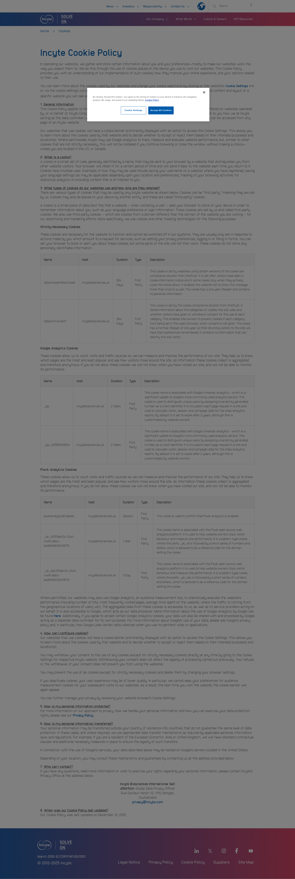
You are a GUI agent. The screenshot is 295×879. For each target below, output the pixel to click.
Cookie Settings (133, 110)
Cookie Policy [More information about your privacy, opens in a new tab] (152, 100)
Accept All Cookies (161, 110)
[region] (148, 104)
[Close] (204, 92)
